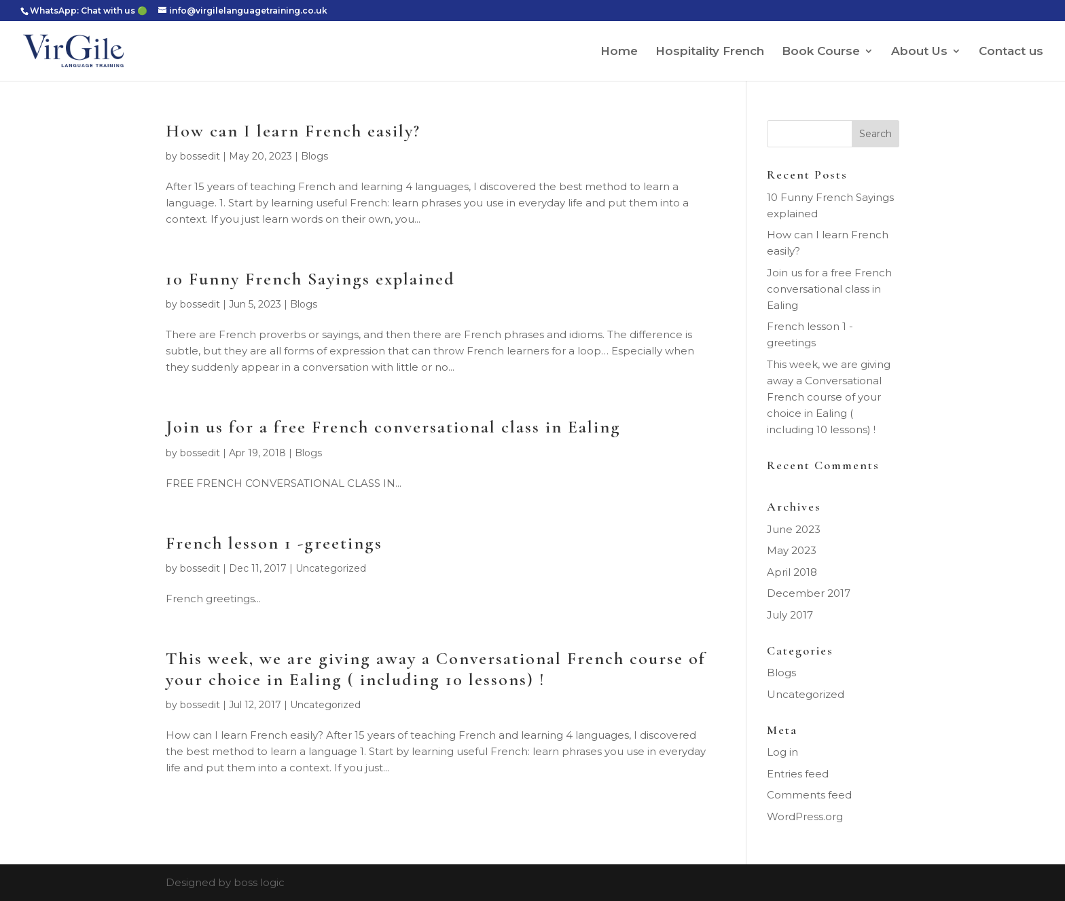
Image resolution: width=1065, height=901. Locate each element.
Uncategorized (330, 568)
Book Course (821, 52)
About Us (919, 52)
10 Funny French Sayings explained (310, 278)
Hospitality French (709, 52)
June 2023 (793, 529)
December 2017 (808, 593)
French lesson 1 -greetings (274, 542)
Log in (782, 752)
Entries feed (798, 773)
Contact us (1011, 52)
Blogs (314, 156)
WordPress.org (805, 816)
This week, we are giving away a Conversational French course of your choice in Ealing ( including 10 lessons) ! (436, 669)
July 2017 (790, 614)
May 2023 (791, 550)
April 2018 (792, 572)
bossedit (200, 156)
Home (619, 52)
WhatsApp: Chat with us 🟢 (88, 10)
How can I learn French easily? (293, 130)
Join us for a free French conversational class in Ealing (393, 426)
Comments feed (809, 794)
